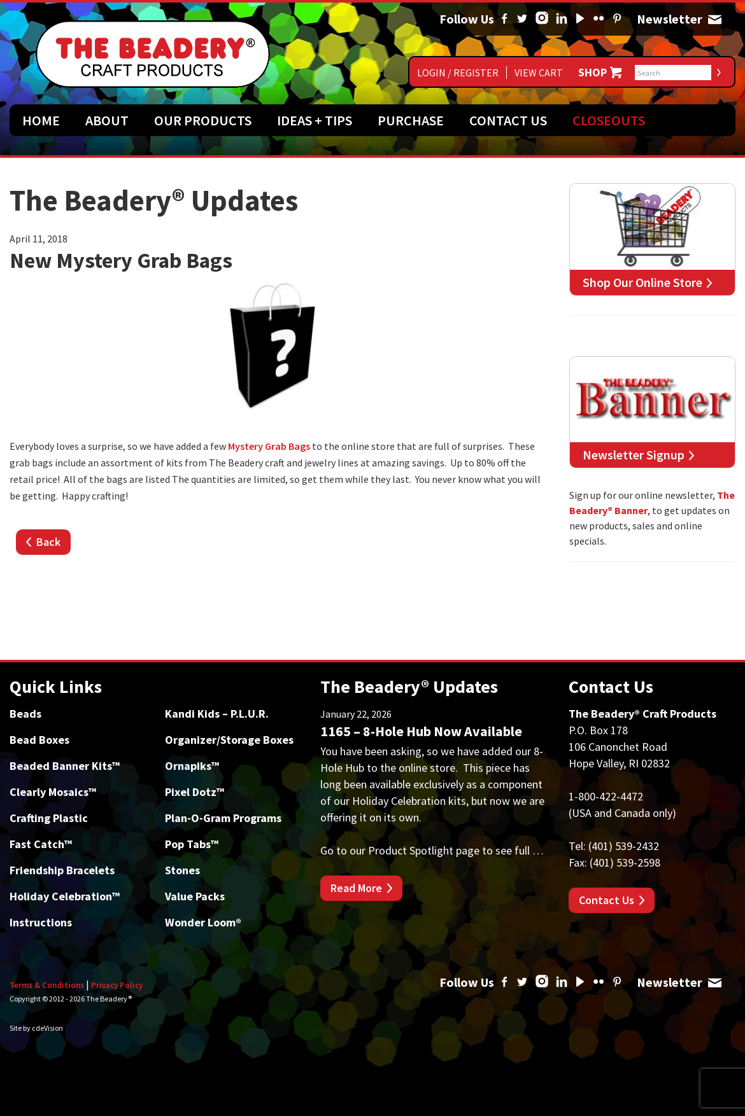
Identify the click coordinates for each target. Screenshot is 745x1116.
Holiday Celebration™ (65, 896)
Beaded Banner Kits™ (65, 765)
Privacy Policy (117, 985)
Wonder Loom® (203, 922)
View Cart (538, 72)
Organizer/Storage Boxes (229, 739)
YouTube (580, 19)
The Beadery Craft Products (153, 54)
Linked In (561, 19)
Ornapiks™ (192, 765)
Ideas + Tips (314, 120)
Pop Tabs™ (191, 844)
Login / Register (458, 72)
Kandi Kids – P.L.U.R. (217, 713)
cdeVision (47, 1028)
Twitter (522, 19)
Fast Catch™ (41, 844)
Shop (592, 72)
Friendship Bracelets (62, 870)
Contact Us (508, 120)
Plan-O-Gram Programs (223, 818)
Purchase (411, 120)
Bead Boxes (39, 739)
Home (41, 120)
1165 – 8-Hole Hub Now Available (421, 731)
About (107, 120)
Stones (182, 870)
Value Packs (195, 896)
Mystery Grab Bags (269, 446)
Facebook (504, 19)
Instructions (41, 922)
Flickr (598, 19)
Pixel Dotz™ (194, 792)
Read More (356, 888)
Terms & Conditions (47, 985)
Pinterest (617, 19)
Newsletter (714, 19)
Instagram (542, 19)
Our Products (203, 120)
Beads (25, 713)
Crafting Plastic (49, 818)
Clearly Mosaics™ (53, 792)
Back (48, 541)
